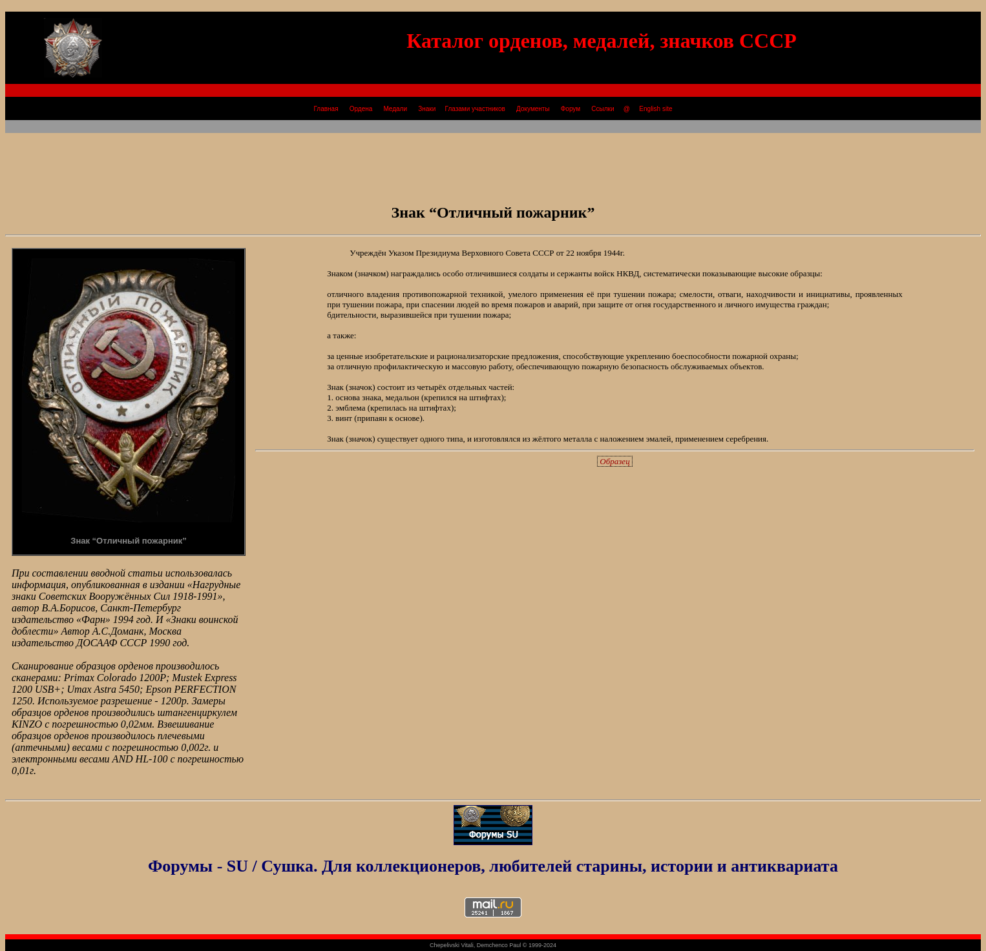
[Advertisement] (493, 162)
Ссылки (603, 108)
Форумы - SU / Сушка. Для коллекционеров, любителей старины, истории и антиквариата (493, 866)
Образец (615, 461)
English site (656, 108)
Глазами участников (475, 108)
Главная (326, 108)
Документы (533, 108)
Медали (395, 108)
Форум (570, 108)
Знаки (426, 108)
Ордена (361, 108)
